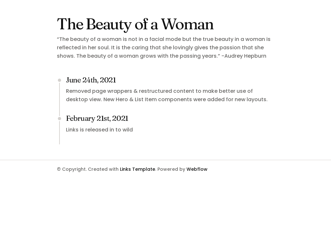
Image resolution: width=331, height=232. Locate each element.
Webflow (197, 169)
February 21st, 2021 (97, 118)
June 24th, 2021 (91, 79)
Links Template (137, 169)
